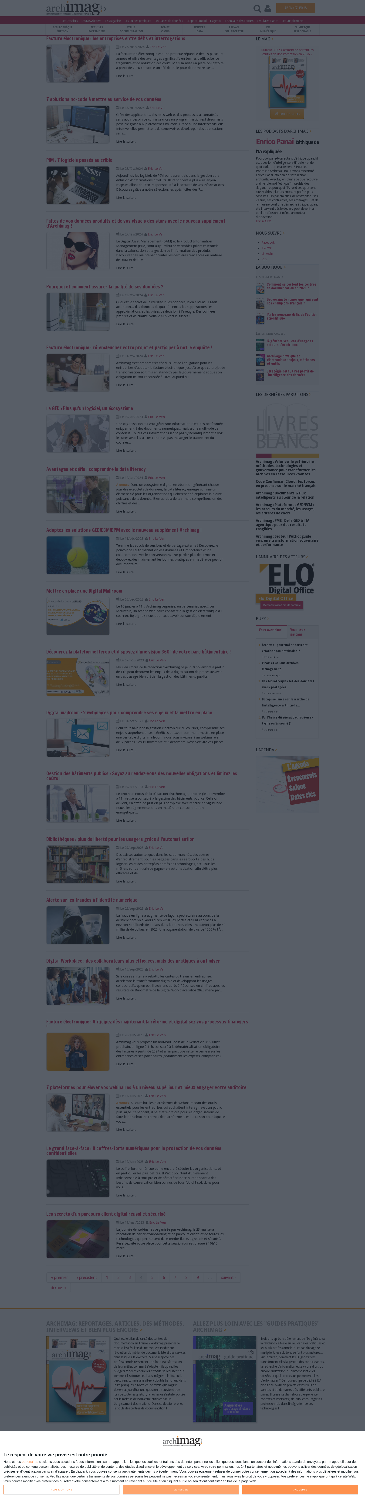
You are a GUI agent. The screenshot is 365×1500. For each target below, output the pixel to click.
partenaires (30, 1461)
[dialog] (182, 1465)
